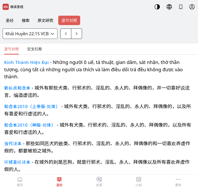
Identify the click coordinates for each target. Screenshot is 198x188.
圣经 (10, 20)
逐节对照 (69, 20)
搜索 (26, 20)
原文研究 (45, 20)
